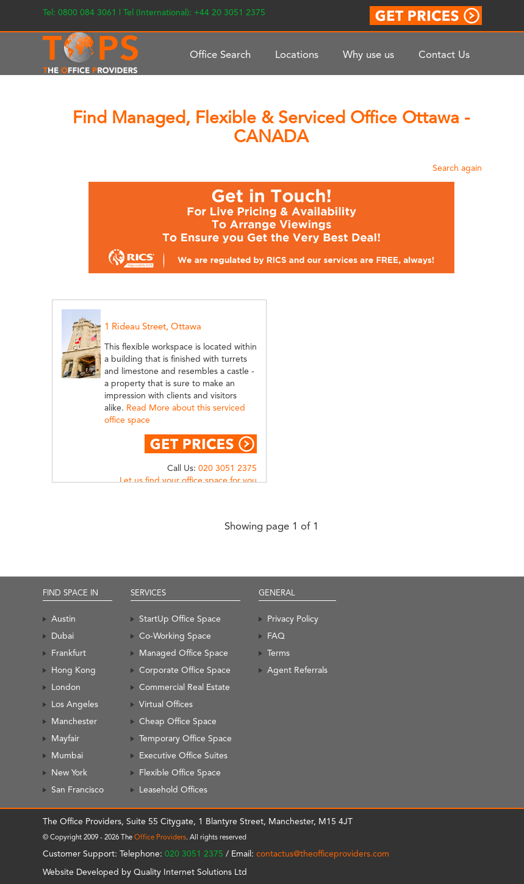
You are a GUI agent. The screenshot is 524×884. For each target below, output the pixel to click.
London (66, 687)
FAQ (276, 636)
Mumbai (67, 755)
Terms (278, 653)
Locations (296, 54)
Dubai (62, 636)
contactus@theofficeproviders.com (322, 853)
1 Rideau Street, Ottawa (152, 326)
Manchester (74, 721)
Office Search (220, 54)
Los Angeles (74, 704)
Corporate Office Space (185, 670)
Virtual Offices (166, 704)
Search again (457, 168)
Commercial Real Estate (184, 687)
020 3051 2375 (227, 468)
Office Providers (160, 837)
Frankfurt (68, 653)
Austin (63, 618)
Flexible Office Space (180, 772)
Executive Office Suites (183, 755)
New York (69, 772)
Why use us (368, 54)
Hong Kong (73, 670)
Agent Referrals (297, 670)
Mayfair (65, 738)
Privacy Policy (292, 618)
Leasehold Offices (173, 789)
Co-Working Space (175, 636)
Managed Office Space (183, 653)
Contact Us (444, 54)
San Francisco (77, 789)
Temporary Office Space (185, 738)
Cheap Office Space (178, 721)
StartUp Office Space (180, 618)
